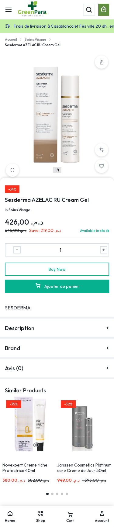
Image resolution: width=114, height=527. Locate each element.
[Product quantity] (60, 250)
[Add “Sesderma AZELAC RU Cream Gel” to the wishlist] (101, 166)
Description (57, 328)
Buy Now (57, 269)
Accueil (11, 39)
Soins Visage (35, 39)
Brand (57, 348)
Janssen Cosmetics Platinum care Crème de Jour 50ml (84, 467)
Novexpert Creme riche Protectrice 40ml (24, 467)
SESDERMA (18, 308)
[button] (101, 150)
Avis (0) (57, 368)
